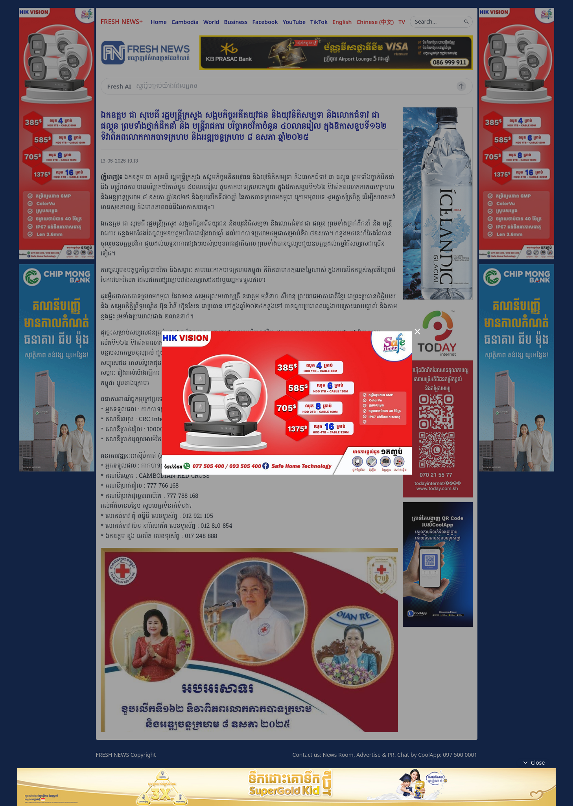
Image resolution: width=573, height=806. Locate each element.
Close (533, 763)
